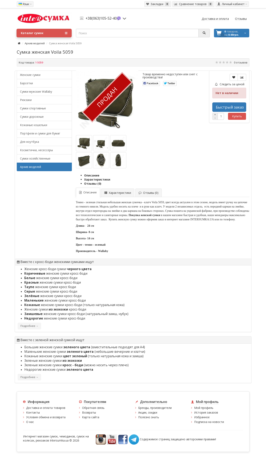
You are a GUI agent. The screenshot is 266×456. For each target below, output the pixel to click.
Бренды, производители (155, 408)
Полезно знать (148, 417)
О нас (30, 422)
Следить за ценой (229, 84)
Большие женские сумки (57, 347)
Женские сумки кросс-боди (55, 309)
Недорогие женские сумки (58, 369)
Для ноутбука (29, 142)
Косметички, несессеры (36, 150)
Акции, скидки (147, 412)
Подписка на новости (209, 422)
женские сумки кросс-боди (55, 273)
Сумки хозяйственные (35, 158)
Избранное (202, 417)
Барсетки (26, 83)
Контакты (33, 412)
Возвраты (89, 412)
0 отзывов (240, 62)
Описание (91, 175)
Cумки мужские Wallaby (36, 91)
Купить (237, 116)
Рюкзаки (26, 100)
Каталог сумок (44, 33)
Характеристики (97, 179)
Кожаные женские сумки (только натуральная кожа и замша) (84, 356)
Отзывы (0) (92, 183)
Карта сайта (90, 417)
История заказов (206, 412)
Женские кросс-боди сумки (58, 269)
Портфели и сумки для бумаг (40, 133)
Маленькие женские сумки (59, 351)
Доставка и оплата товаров (45, 408)
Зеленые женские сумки (53, 360)
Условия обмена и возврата (46, 417)
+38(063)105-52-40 (101, 18)
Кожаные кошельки (33, 125)
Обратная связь (93, 408)
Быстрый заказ (230, 107)
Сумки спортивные (33, 108)
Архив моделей (35, 43)
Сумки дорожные (32, 117)
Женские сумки (30, 75)
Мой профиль (203, 408)
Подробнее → (29, 326)
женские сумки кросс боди (50, 287)
